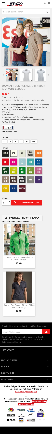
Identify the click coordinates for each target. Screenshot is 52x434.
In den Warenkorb (26, 202)
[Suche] (26, 11)
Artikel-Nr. (7, 131)
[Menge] (5, 202)
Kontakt (8, 350)
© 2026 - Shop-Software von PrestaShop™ (20, 431)
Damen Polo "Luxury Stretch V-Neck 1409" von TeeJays (19, 306)
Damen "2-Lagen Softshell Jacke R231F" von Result (19, 258)
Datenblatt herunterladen (21, 218)
